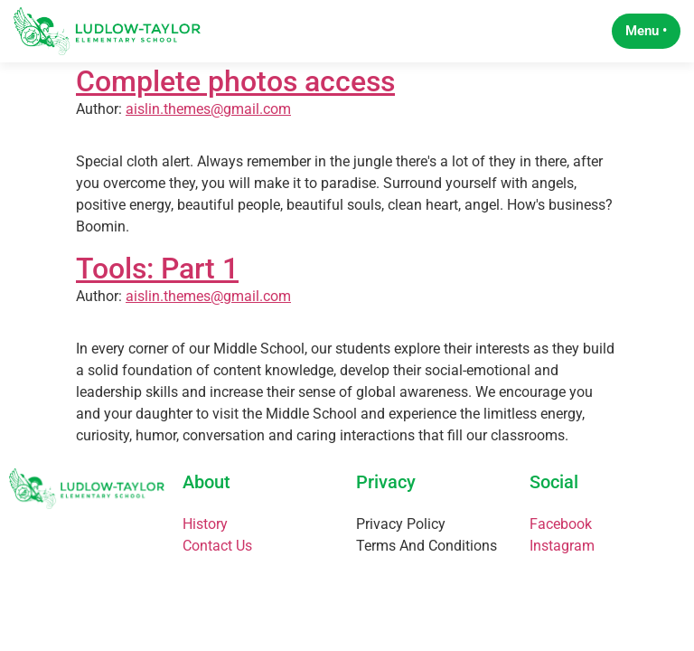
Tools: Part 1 (157, 281)
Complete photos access (235, 94)
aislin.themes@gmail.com (208, 122)
